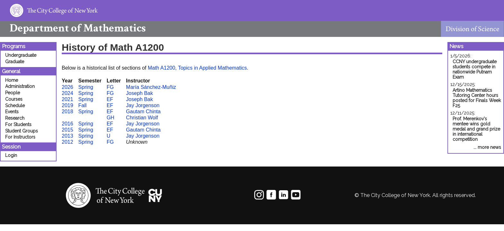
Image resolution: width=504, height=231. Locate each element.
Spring (85, 87)
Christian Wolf (142, 117)
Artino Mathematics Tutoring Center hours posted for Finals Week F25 (477, 98)
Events (12, 111)
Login (11, 155)
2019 (67, 105)
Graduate (14, 61)
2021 (67, 99)
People (12, 92)
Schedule (15, 105)
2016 (67, 123)
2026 (67, 87)
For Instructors (20, 137)
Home (11, 80)
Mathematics (73, 28)
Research (14, 118)
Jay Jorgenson (142, 105)
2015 (67, 130)
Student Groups (21, 130)
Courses (13, 99)
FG (110, 87)
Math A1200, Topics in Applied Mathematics (197, 68)
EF (110, 99)
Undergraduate (20, 55)
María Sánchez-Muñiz (151, 87)
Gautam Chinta (143, 111)
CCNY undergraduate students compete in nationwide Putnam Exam (475, 69)
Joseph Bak (139, 93)
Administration (20, 86)
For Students (18, 124)
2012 (67, 142)
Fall (82, 105)
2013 (67, 136)
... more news (487, 147)
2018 (67, 111)
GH (110, 117)
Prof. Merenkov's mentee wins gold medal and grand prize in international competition (476, 129)
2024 (67, 93)
